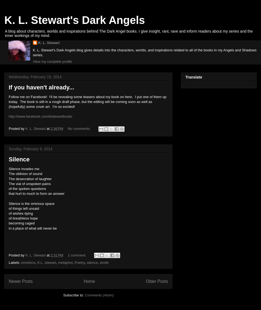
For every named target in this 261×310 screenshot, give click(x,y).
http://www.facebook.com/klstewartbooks (40, 116)
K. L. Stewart (49, 43)
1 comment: (77, 255)
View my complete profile (52, 62)
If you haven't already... (41, 87)
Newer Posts (21, 281)
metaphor (65, 263)
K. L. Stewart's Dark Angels (74, 20)
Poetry (80, 263)
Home (89, 281)
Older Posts (157, 281)
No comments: (79, 129)
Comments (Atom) (99, 295)
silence (92, 263)
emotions (28, 263)
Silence (19, 159)
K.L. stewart (47, 263)
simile (104, 263)
